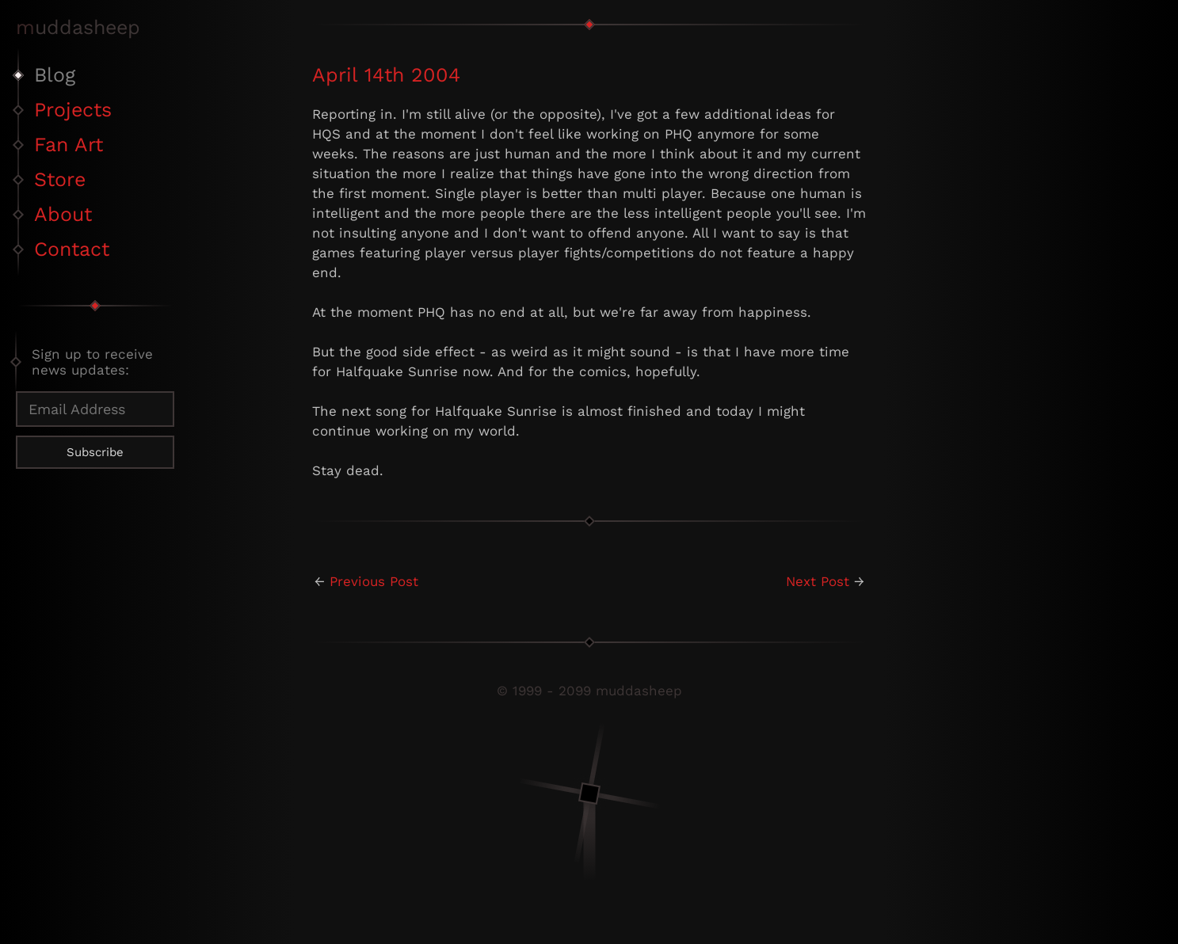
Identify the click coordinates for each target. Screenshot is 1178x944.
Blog (54, 74)
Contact (71, 249)
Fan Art (68, 144)
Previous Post (374, 581)
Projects (73, 109)
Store (60, 179)
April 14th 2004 (386, 74)
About (63, 214)
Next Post (817, 581)
